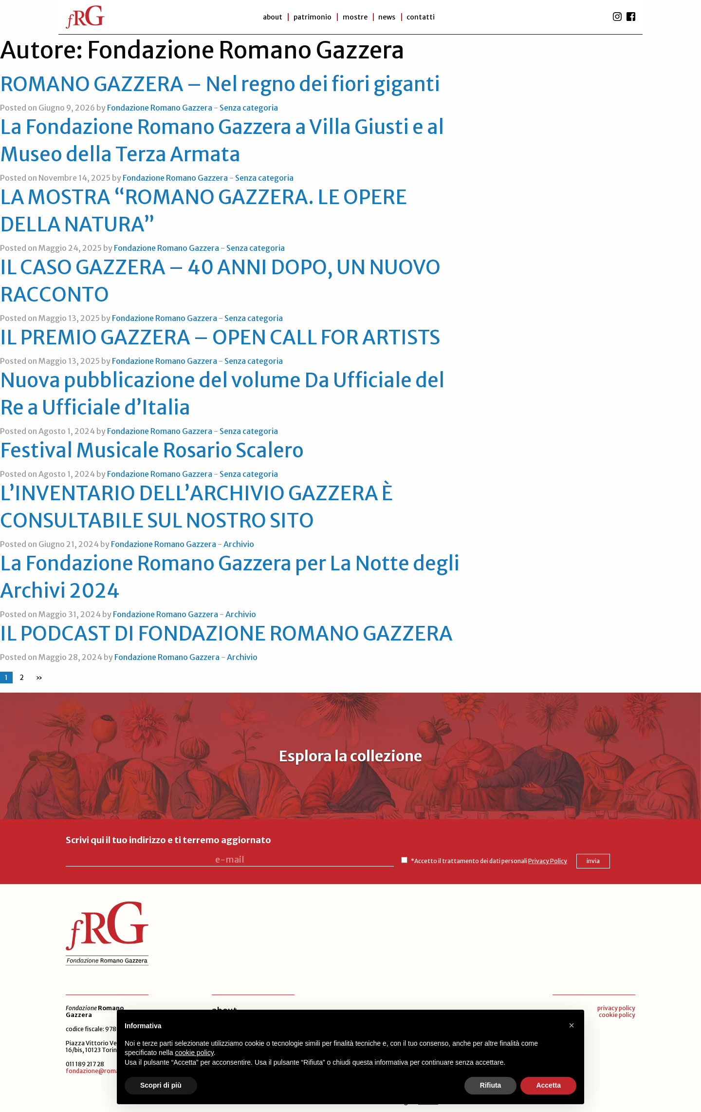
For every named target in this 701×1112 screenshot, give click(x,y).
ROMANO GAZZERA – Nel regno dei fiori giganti (220, 84)
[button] (571, 1025)
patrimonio (311, 17)
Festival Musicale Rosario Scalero (152, 450)
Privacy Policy (504, 860)
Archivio (238, 544)
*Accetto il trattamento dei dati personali (446, 860)
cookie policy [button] (194, 1052)
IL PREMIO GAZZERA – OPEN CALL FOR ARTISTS (220, 337)
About (270, 17)
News (387, 17)
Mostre (354, 17)
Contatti (422, 17)
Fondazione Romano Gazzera (159, 108)
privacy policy (616, 1007)
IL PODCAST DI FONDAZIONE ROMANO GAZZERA (226, 634)
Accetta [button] (548, 1085)
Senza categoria (249, 108)
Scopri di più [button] (161, 1085)
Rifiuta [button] (490, 1085)
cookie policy (617, 1014)
